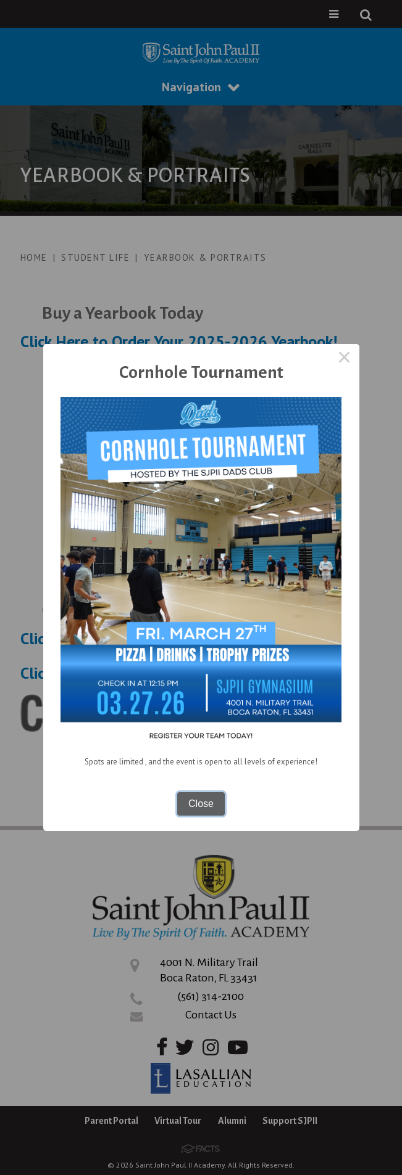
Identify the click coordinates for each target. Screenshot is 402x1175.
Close (201, 803)
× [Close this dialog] (344, 359)
